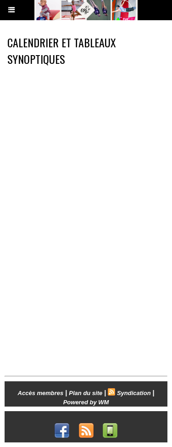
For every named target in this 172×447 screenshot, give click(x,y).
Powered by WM (86, 402)
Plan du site (85, 393)
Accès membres (41, 393)
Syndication (134, 393)
